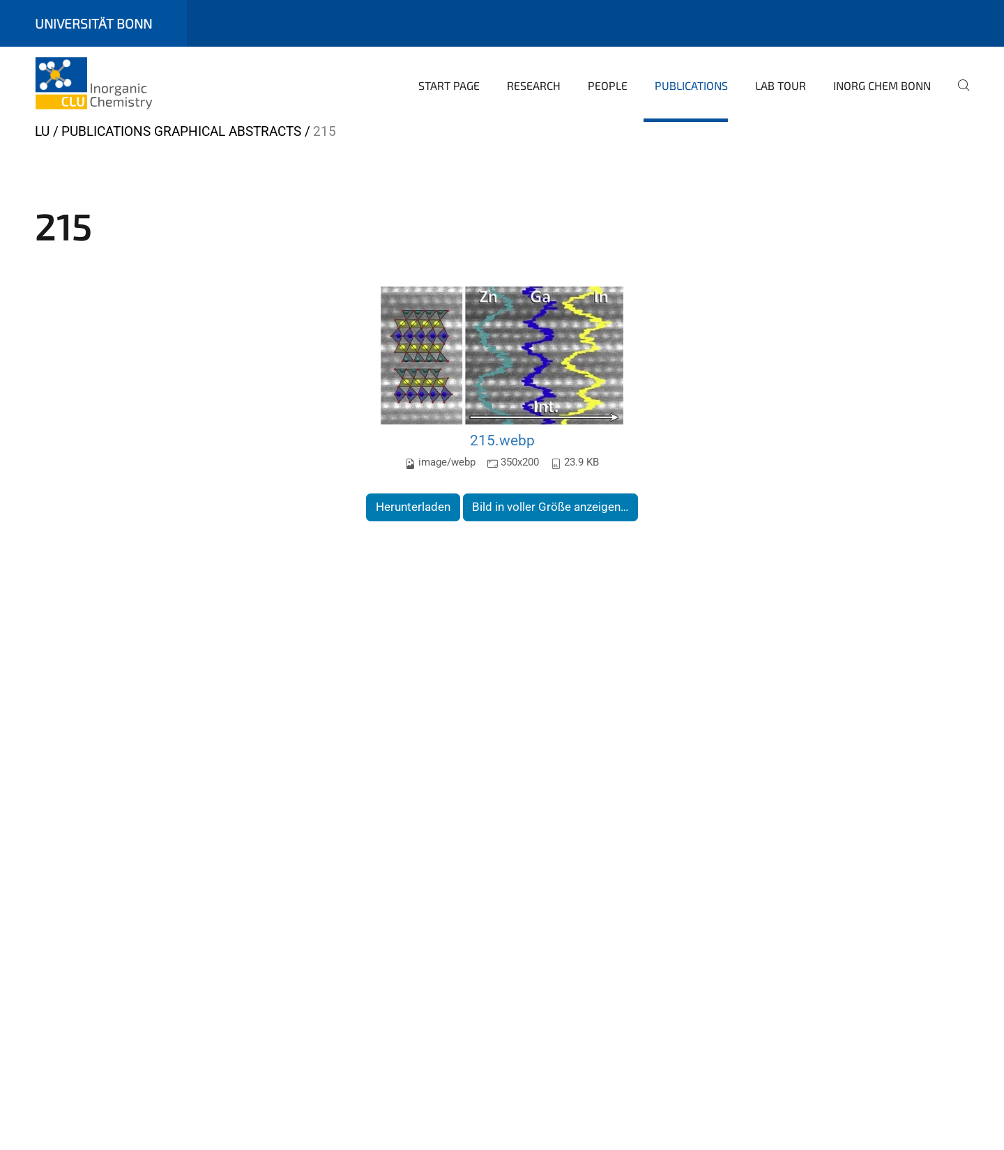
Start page (449, 85)
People (608, 85)
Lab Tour (780, 85)
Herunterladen (413, 507)
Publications (691, 85)
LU (42, 131)
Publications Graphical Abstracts (181, 131)
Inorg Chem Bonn (882, 85)
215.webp (502, 440)
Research (534, 85)
